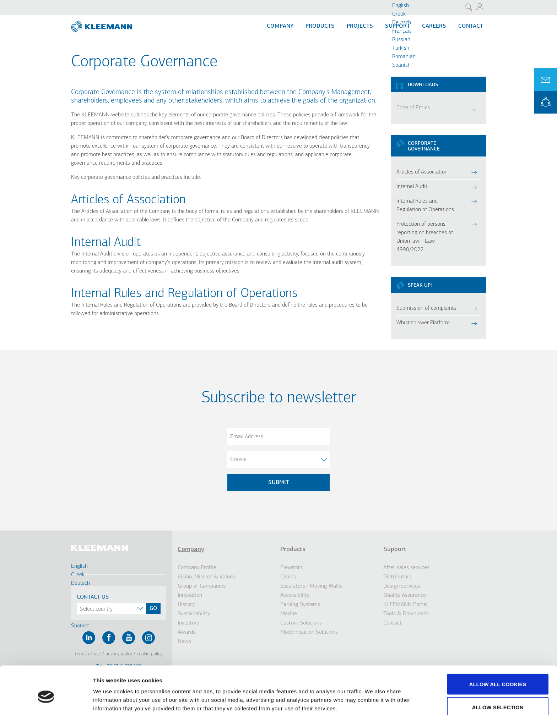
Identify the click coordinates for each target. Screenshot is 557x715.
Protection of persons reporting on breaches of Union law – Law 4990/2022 (424, 237)
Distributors (397, 577)
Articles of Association (422, 172)
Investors (188, 623)
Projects (360, 26)
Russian (401, 40)
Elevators (291, 568)
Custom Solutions (301, 623)
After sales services (406, 568)
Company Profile (197, 568)
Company (280, 26)
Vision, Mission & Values (206, 577)
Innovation (190, 595)
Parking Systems (300, 604)
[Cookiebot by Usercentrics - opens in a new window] (46, 701)
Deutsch (401, 23)
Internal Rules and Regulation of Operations (425, 205)
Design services (401, 586)
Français (402, 31)
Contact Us (93, 597)
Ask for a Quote (545, 79)
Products (320, 26)
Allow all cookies (497, 650)
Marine (288, 614)
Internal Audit (106, 242)
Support (394, 549)
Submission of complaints (426, 308)
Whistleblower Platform (423, 323)
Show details (372, 697)
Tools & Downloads (406, 614)
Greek (399, 14)
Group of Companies (202, 586)
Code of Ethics (413, 108)
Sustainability (194, 614)
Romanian (404, 57)
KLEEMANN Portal (545, 102)
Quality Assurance (404, 595)
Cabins (288, 577)
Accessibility (294, 595)
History (186, 604)
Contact (470, 26)
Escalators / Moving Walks (311, 586)
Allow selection (498, 673)
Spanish (401, 65)
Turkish (400, 48)
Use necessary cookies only (497, 696)
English (400, 6)
